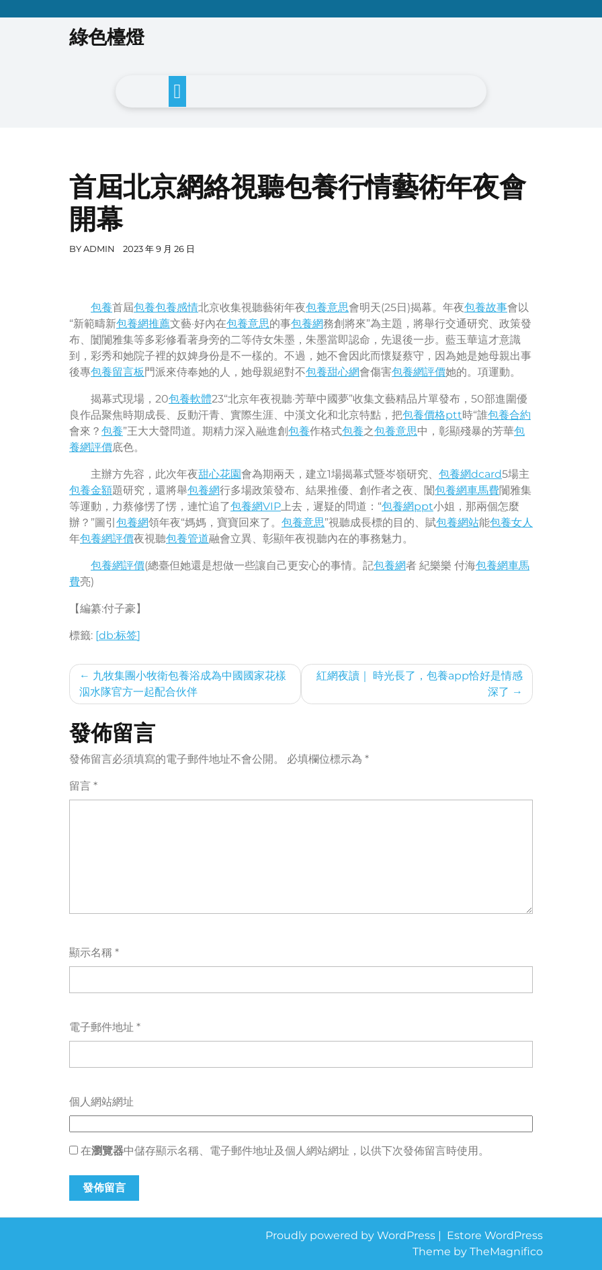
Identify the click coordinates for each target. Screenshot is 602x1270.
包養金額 (90, 490)
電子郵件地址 (104, 1027)
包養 (101, 307)
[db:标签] (117, 635)
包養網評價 (418, 372)
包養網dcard (470, 474)
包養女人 (511, 522)
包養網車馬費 (467, 490)
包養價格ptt (432, 415)
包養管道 (187, 538)
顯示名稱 (94, 952)
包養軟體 (190, 398)
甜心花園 (219, 474)
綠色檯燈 (106, 37)
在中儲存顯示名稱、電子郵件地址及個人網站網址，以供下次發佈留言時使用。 (285, 1150)
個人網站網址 (101, 1101)
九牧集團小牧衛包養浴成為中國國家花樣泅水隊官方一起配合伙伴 (182, 683)
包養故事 (485, 307)
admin (99, 248)
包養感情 (176, 307)
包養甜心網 (332, 372)
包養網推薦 (143, 323)
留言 (83, 785)
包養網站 (457, 522)
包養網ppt (407, 506)
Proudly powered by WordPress (351, 1235)
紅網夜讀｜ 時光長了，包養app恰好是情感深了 (419, 683)
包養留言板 (117, 372)
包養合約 (509, 415)
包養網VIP (255, 506)
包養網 (307, 323)
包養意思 (327, 307)
